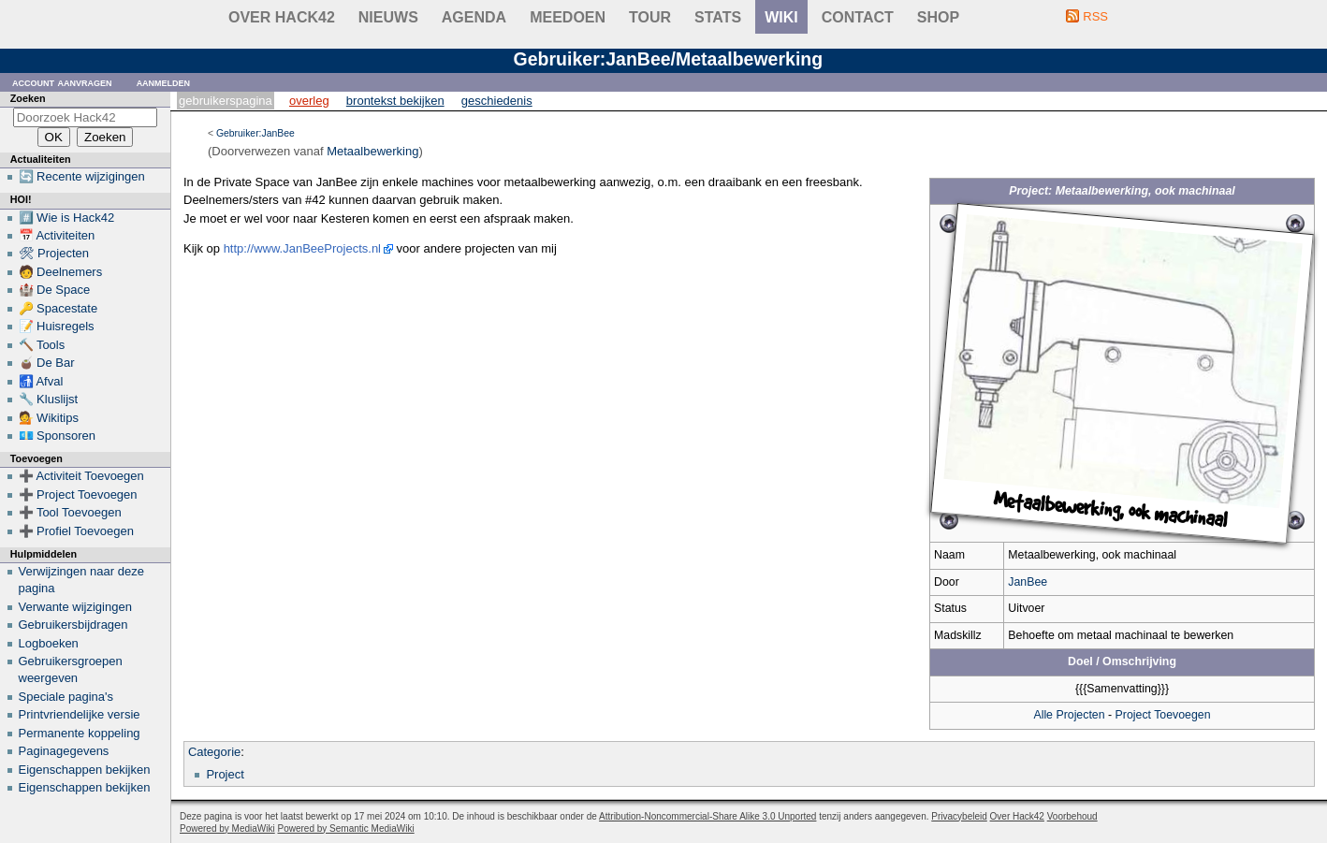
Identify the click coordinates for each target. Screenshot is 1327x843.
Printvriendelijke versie (79, 714)
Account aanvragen (62, 82)
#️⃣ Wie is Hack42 (67, 218)
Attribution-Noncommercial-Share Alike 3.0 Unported (707, 816)
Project (224, 774)
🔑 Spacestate (58, 308)
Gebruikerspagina (225, 101)
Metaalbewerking (372, 151)
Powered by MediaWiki (227, 828)
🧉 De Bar (47, 363)
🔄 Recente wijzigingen (82, 176)
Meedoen (567, 17)
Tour (650, 17)
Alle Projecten (1068, 714)
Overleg (309, 101)
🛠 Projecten (54, 253)
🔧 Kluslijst (49, 399)
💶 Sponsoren (57, 436)
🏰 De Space (55, 290)
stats (717, 17)
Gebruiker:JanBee (255, 133)
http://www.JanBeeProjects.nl (302, 248)
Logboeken (49, 643)
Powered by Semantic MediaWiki (346, 828)
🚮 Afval (41, 381)
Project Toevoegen (1163, 714)
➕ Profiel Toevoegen (76, 531)
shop (938, 17)
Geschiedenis (496, 101)
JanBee (1027, 582)
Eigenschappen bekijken (85, 770)
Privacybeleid (958, 816)
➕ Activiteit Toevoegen (81, 476)
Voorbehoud (1072, 816)
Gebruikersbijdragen (73, 625)
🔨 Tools (42, 345)
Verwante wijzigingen (75, 607)
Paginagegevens (64, 751)
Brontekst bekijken (395, 101)
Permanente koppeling (79, 733)
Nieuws (388, 17)
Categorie (214, 752)
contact (858, 17)
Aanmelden (164, 82)
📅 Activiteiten (57, 235)
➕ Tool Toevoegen (70, 512)
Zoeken (28, 98)
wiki (781, 17)
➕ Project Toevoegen (78, 494)
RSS (1095, 16)
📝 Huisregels (57, 326)
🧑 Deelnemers (61, 272)
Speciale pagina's (66, 697)
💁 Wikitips (49, 418)
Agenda (474, 17)
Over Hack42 (281, 17)
